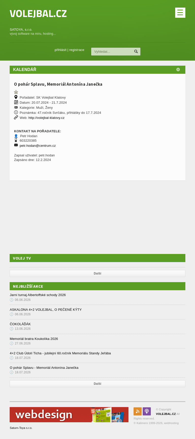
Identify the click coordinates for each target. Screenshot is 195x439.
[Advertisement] (48, 217)
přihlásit (64, 50)
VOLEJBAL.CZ (166, 413)
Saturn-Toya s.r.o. (21, 427)
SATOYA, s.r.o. (21, 29)
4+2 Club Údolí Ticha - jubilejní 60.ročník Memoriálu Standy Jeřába (60, 353)
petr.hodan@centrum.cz (38, 146)
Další (97, 273)
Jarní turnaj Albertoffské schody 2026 (38, 295)
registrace (80, 50)
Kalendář (24, 69)
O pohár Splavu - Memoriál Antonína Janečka (44, 368)
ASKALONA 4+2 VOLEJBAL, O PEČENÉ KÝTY (46, 310)
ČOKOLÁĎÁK (20, 324)
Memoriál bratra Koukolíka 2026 (34, 339)
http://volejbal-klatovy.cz (46, 118)
